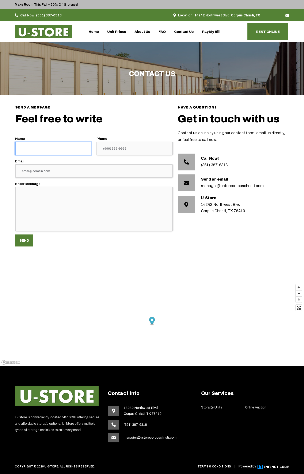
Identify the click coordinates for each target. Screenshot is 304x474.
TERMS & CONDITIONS (214, 466)
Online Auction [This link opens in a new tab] (255, 407)
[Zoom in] (299, 287)
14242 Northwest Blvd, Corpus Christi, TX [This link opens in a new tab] (227, 15)
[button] (152, 321)
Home (94, 31)
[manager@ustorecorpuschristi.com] (287, 15)
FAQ (162, 31)
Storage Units (211, 407)
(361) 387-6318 (49, 15)
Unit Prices (116, 31)
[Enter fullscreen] (299, 308)
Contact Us (184, 31)
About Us (142, 31)
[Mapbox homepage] (10, 362)
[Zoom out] (299, 293)
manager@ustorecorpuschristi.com (232, 186)
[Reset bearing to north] (299, 299)
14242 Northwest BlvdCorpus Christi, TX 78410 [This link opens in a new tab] (143, 410)
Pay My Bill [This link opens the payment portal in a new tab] (211, 31)
